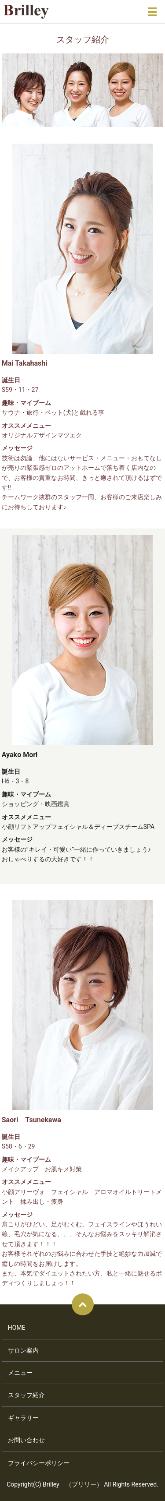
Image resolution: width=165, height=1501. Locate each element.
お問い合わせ (26, 1440)
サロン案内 (23, 1350)
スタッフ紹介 (26, 1395)
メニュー (20, 1372)
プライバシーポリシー (39, 1462)
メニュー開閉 (152, 11)
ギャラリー (23, 1417)
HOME (17, 1327)
